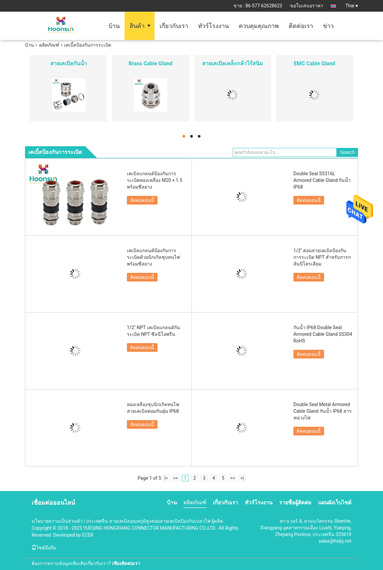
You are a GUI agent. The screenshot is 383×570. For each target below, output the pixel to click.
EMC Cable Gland (314, 63)
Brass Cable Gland (150, 63)
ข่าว (328, 25)
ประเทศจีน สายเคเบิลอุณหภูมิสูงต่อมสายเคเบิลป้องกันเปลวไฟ (148, 521)
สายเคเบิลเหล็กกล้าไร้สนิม (232, 63)
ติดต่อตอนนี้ (142, 200)
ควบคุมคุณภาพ (259, 25)
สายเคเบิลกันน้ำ (68, 63)
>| (242, 478)
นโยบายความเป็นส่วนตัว (57, 521)
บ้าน (114, 25)
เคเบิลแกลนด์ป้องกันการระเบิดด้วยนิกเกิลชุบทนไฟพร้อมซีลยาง (153, 257)
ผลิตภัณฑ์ (49, 45)
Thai (351, 5)
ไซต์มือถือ (44, 547)
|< (166, 478)
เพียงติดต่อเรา (126, 563)
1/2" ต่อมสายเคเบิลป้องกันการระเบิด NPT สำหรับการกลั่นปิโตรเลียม (322, 257)
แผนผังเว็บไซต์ (334, 502)
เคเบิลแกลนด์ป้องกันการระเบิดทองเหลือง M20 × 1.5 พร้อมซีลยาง (154, 180)
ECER (87, 535)
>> (232, 478)
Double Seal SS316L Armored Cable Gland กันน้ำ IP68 (322, 180)
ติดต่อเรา (301, 25)
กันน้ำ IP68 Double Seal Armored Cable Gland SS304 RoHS (322, 334)
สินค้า (137, 25)
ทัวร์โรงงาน (213, 25)
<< (175, 478)
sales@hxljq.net (335, 541)
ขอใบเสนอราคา (306, 5)
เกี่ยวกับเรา (174, 25)
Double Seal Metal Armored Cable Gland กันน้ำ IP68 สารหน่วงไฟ (322, 411)
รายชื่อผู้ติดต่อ (295, 502)
